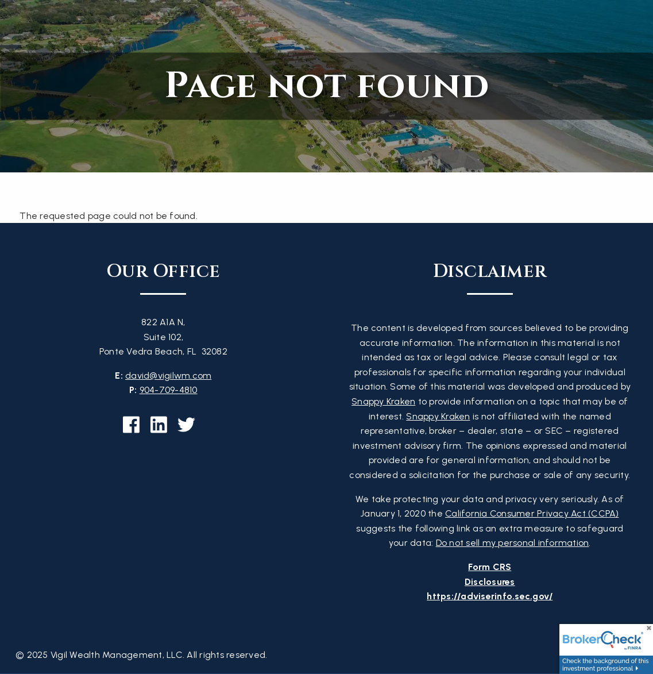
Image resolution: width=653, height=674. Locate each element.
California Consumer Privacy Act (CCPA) (532, 513)
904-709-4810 (169, 389)
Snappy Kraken (383, 401)
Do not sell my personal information (512, 542)
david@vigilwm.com (168, 375)
